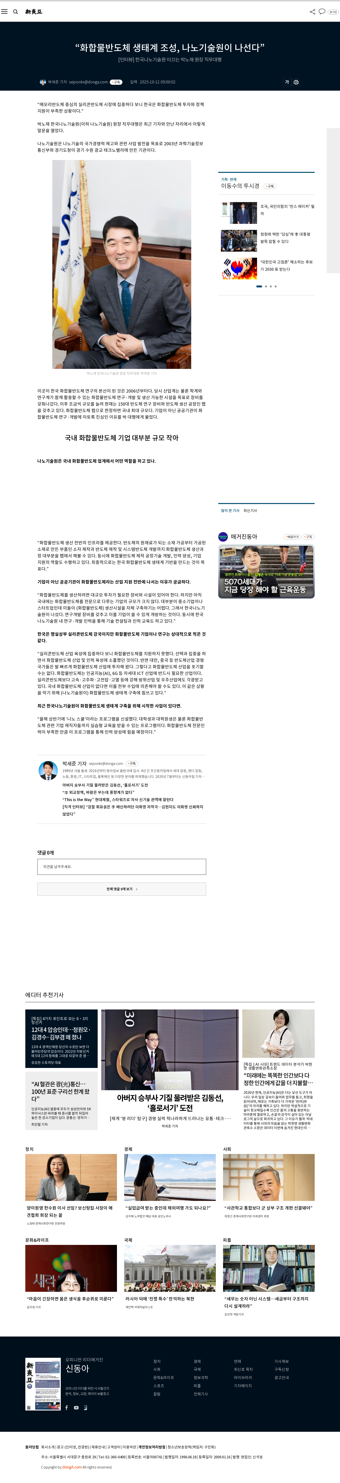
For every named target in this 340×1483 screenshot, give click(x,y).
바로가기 (293, 537)
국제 (197, 1369)
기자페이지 (243, 1386)
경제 (197, 1361)
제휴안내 (98, 1447)
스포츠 (158, 1386)
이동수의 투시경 (240, 186)
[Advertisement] (109, 501)
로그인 (333, 12)
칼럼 (157, 1394)
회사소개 (48, 1447)
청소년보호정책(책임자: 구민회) (192, 1447)
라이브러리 (243, 1377)
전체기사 (201, 1394)
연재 (237, 1361)
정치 (157, 1361)
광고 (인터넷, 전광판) (73, 1447)
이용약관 (129, 1447)
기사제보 (281, 1361)
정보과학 (201, 1377)
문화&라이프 (163, 1377)
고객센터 (114, 1447)
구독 (117, 82)
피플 (197, 1386)
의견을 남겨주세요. (57, 866)
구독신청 (281, 1369)
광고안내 (281, 1377)
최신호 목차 (243, 1369)
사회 (157, 1369)
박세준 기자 (74, 763)
